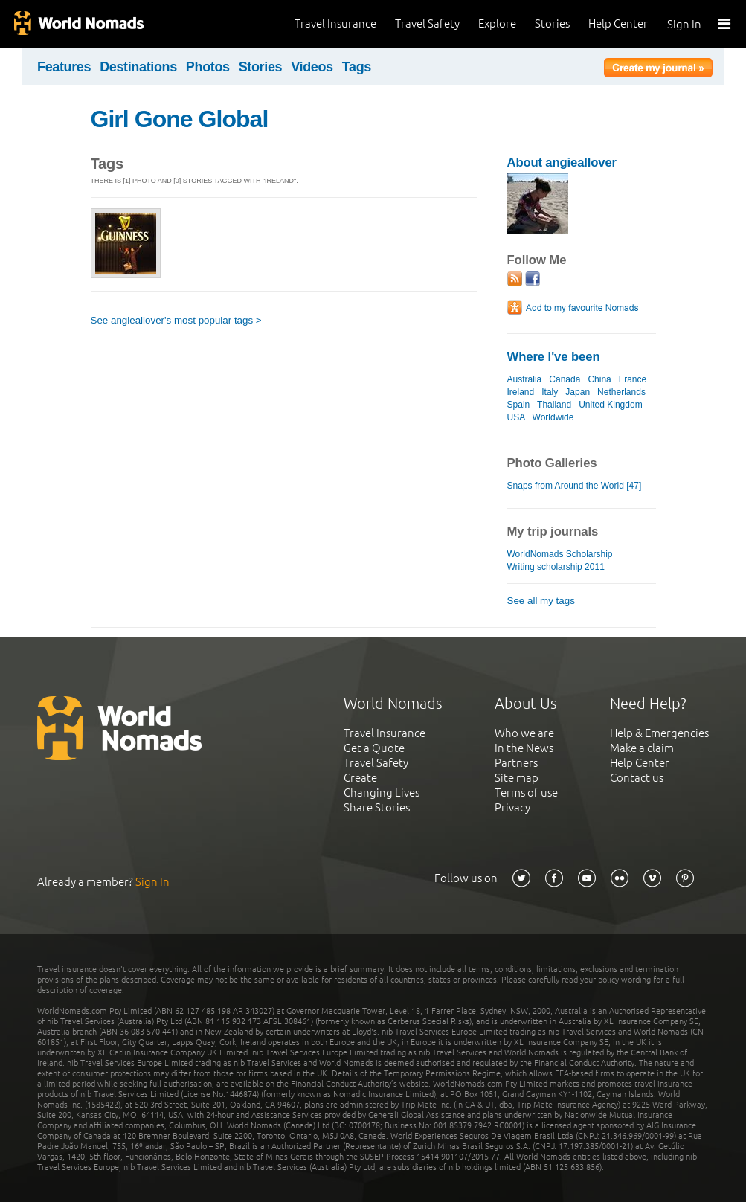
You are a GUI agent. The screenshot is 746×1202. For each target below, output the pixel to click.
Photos (208, 67)
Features (64, 67)
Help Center (618, 23)
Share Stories (377, 807)
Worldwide (553, 417)
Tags (356, 67)
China (599, 379)
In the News (524, 748)
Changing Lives (381, 792)
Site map (516, 777)
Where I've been (553, 357)
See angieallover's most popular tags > (176, 320)
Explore (497, 23)
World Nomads (78, 24)
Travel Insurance (335, 23)
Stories (552, 23)
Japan (577, 392)
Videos (312, 67)
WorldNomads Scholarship (560, 554)
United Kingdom (611, 404)
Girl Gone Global (180, 119)
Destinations (138, 67)
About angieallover (562, 162)
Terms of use (526, 792)
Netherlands (621, 392)
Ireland (521, 392)
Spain (518, 404)
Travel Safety (427, 23)
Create (360, 777)
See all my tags (541, 600)
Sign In (684, 24)
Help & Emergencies (659, 733)
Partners (516, 762)
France (632, 379)
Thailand (554, 404)
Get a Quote (374, 748)
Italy (549, 392)
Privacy (512, 807)
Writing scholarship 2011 (556, 567)
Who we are (524, 733)
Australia (524, 379)
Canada (564, 379)
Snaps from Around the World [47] (574, 486)
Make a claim (642, 748)
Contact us (636, 777)
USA (516, 417)
